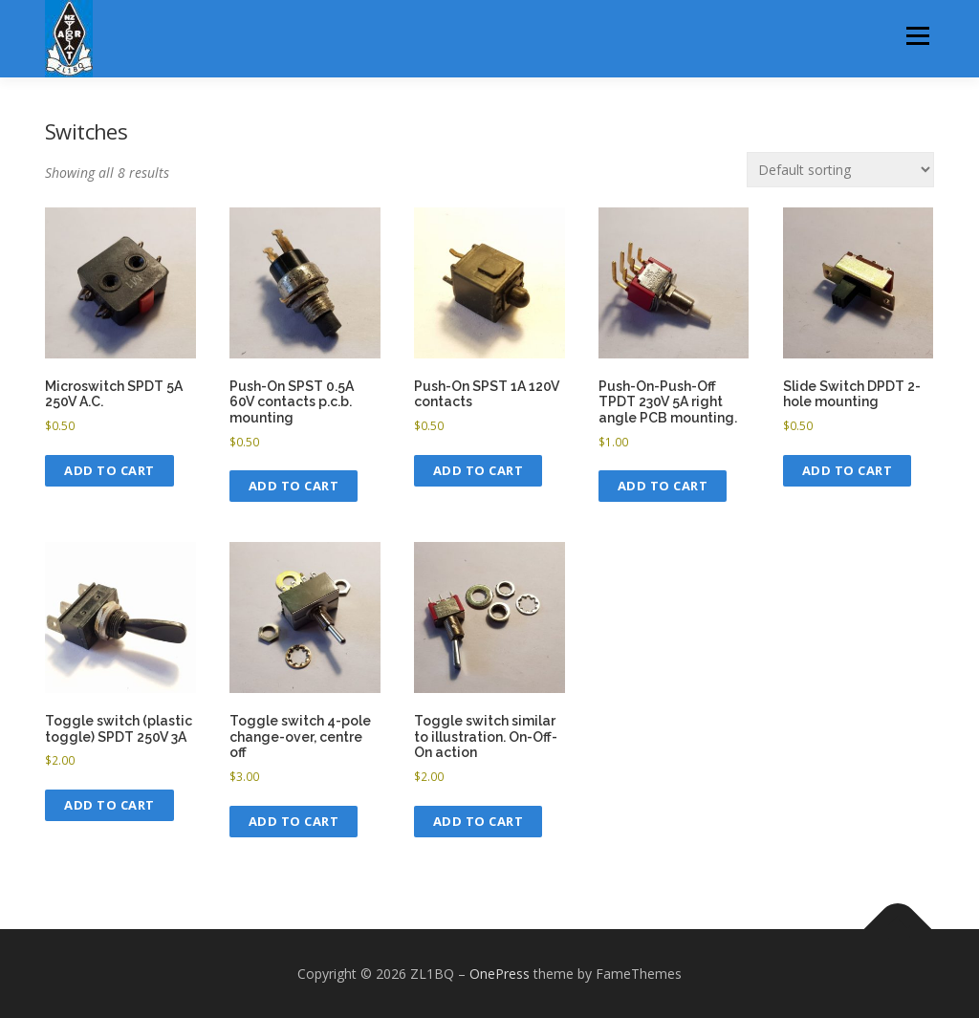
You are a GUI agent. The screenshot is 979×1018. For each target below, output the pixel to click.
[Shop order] (840, 169)
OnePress (499, 973)
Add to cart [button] (109, 470)
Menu (917, 36)
